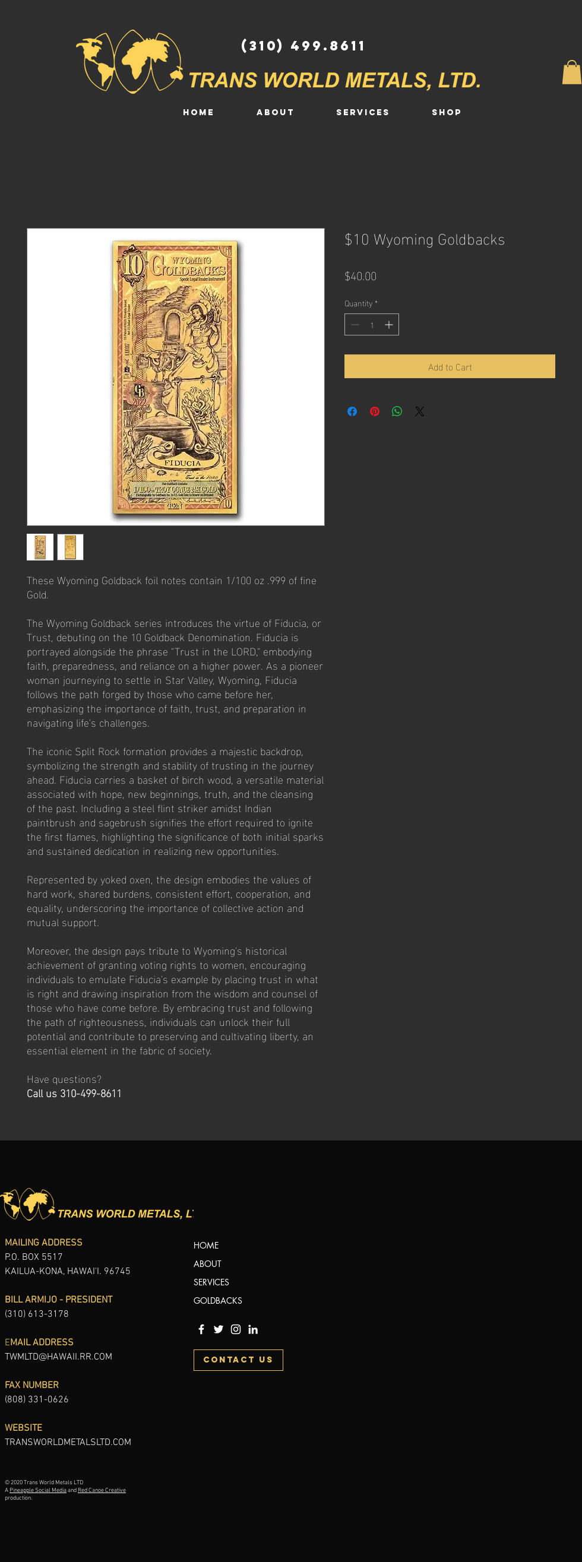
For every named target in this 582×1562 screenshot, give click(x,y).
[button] (572, 72)
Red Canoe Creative (102, 1490)
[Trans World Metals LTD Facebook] (201, 1329)
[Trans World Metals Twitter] (218, 1329)
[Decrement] (353, 324)
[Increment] (389, 324)
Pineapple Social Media (38, 1490)
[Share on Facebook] (352, 411)
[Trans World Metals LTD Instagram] (235, 1329)
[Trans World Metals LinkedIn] (253, 1329)
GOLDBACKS (218, 1300)
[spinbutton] (371, 324)
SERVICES (211, 1282)
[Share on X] (420, 411)
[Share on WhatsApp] (397, 411)
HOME (206, 1245)
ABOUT (208, 1263)
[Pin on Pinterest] (375, 411)
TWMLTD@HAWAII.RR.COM (58, 1357)
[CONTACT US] (238, 1360)
